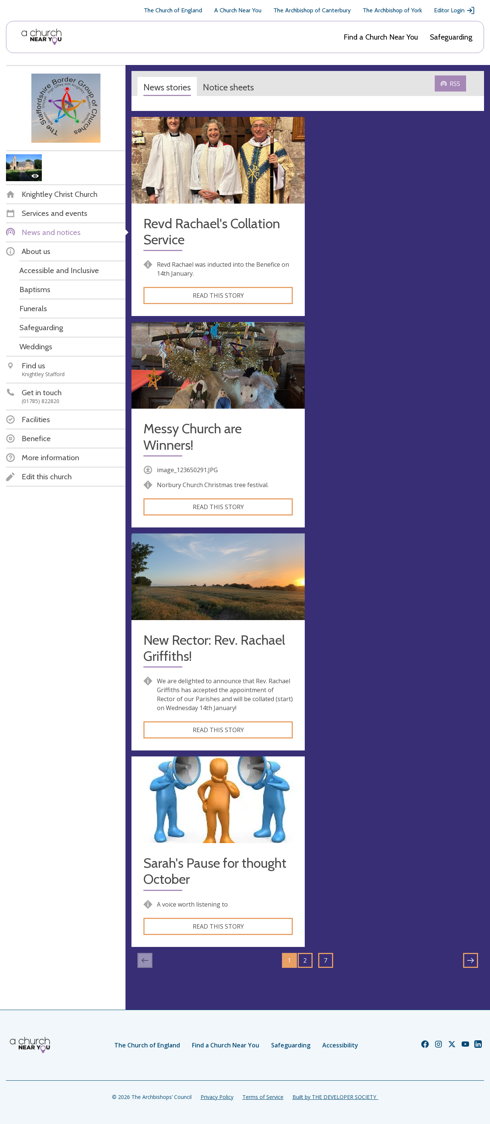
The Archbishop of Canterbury (312, 10)
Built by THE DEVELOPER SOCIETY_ (335, 1096)
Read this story (218, 295)
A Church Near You (237, 10)
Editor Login (454, 10)
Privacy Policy (217, 1096)
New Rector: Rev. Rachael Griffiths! (214, 648)
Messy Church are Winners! (192, 437)
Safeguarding (451, 36)
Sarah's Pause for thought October (214, 871)
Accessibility (340, 1045)
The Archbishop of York (392, 10)
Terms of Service (262, 1096)
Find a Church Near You (381, 36)
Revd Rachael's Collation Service (211, 232)
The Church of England (173, 10)
